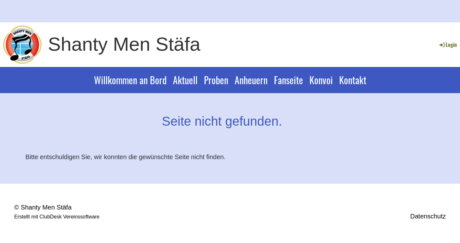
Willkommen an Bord (130, 80)
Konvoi (321, 80)
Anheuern (251, 80)
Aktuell (185, 80)
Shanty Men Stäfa (124, 44)
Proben (216, 80)
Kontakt (352, 80)
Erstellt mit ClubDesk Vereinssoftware (57, 216)
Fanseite (288, 80)
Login (448, 44)
